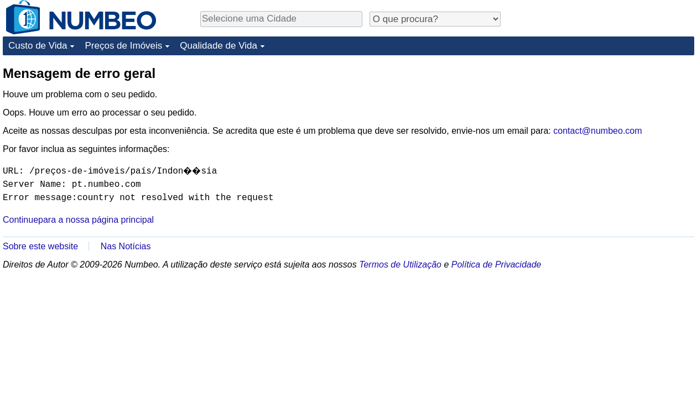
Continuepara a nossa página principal (78, 219)
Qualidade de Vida (218, 45)
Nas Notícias (126, 246)
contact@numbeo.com (597, 130)
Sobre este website (40, 246)
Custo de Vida (37, 45)
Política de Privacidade (496, 264)
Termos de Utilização (400, 264)
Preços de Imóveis (123, 45)
